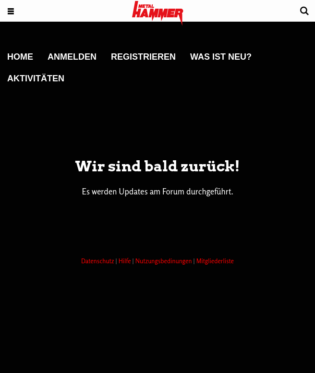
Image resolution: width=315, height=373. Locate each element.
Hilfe (126, 261)
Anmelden (72, 57)
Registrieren (143, 57)
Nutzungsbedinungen (164, 261)
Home (20, 57)
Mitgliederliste (215, 261)
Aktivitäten (35, 78)
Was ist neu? (221, 57)
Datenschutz (98, 261)
